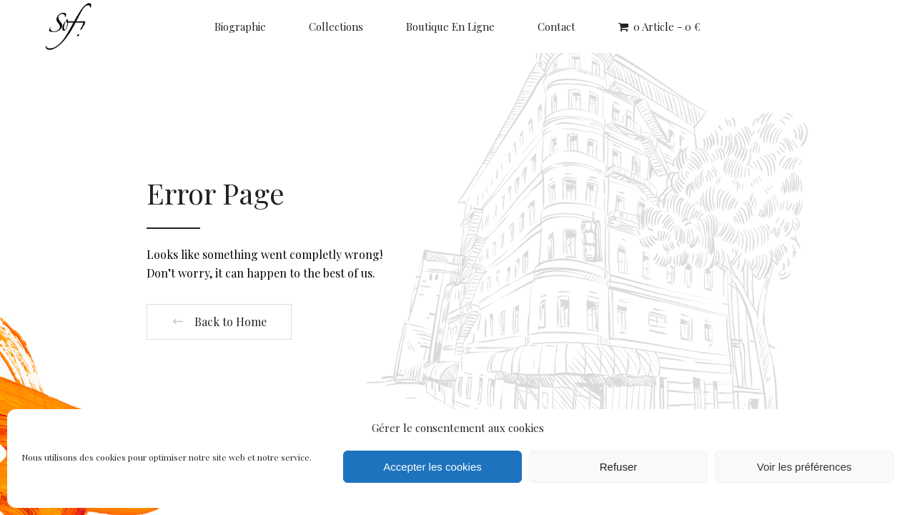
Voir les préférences (804, 467)
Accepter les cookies (432, 467)
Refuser (619, 467)
